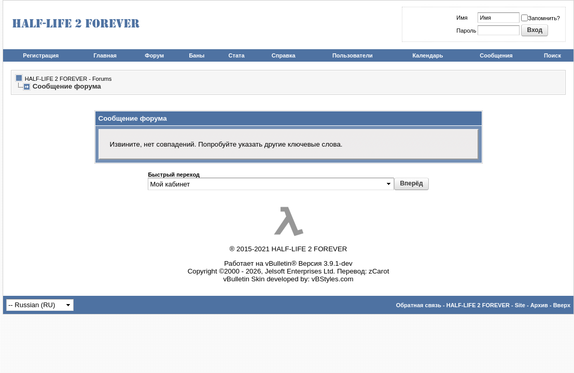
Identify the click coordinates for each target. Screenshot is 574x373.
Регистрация (41, 55)
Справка (284, 55)
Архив (539, 305)
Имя (461, 18)
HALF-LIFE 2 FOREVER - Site (485, 305)
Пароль (466, 30)
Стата (237, 55)
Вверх (561, 305)
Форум (154, 55)
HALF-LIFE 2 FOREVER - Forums (68, 79)
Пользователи (352, 55)
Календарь (427, 55)
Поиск (552, 55)
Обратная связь (418, 305)
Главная (105, 55)
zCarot (379, 271)
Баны (196, 55)
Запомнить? (540, 18)
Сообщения (496, 55)
